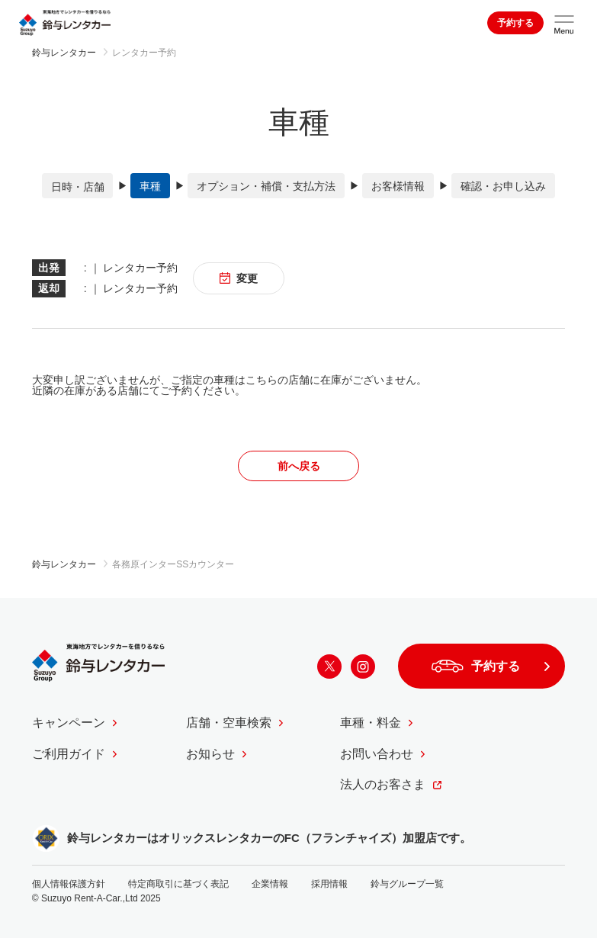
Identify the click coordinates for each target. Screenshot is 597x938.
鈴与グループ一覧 (407, 883)
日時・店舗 (77, 186)
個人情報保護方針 (68, 883)
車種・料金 (370, 722)
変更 (239, 277)
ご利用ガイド (68, 753)
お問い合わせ (376, 753)
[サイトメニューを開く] (564, 22)
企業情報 (270, 883)
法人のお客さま (382, 784)
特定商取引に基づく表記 (178, 883)
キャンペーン (68, 722)
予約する (515, 23)
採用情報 (329, 883)
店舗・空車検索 (228, 722)
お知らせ (210, 753)
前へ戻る (299, 465)
